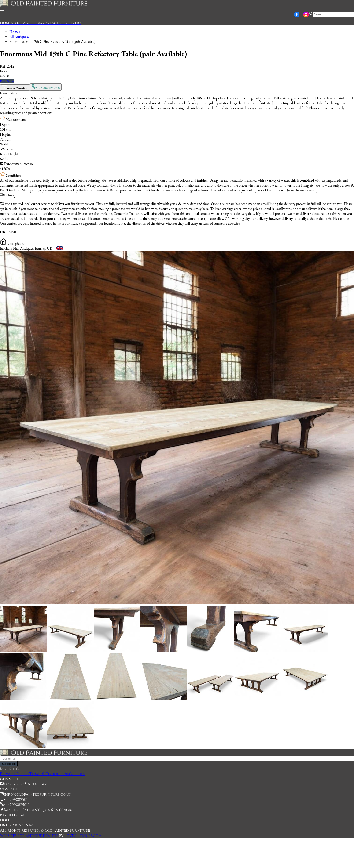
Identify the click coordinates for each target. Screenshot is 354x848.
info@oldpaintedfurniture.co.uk (37, 794)
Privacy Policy (15, 773)
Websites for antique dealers (29, 835)
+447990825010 (46, 87)
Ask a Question (15, 87)
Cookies (77, 773)
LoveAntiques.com (83, 835)
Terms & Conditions (49, 773)
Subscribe (9, 763)
